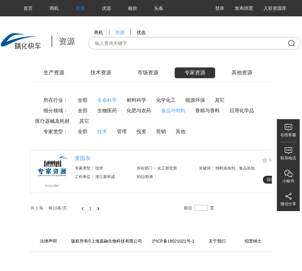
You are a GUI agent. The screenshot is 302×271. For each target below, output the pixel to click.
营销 (161, 131)
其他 (180, 131)
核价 (132, 8)
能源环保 (195, 100)
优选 (106, 8)
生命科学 (107, 100)
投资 (141, 131)
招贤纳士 (253, 241)
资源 (80, 8)
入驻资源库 (274, 8)
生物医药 (107, 110)
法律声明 (48, 241)
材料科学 (136, 100)
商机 (54, 8)
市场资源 (147, 72)
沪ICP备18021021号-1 (173, 241)
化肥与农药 (139, 110)
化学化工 (166, 100)
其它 (220, 100)
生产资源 (53, 72)
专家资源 (194, 72)
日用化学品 (242, 110)
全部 (82, 100)
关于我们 (217, 241)
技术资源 (100, 72)
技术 (102, 131)
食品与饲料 (173, 110)
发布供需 (244, 8)
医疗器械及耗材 (52, 121)
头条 (158, 8)
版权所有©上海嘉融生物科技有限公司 (106, 241)
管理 (122, 131)
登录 (219, 8)
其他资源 (241, 72)
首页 (28, 8)
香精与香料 (207, 110)
